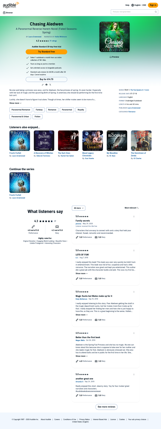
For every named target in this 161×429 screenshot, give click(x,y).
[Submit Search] (156, 11)
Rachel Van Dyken (67, 156)
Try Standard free (46, 52)
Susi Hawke (89, 158)
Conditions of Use (69, 419)
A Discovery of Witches (43, 153)
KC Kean (112, 156)
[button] (43, 85)
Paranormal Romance (21, 110)
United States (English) (80, 422)
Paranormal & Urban (20, 116)
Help (127, 5)
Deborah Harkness (43, 156)
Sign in (153, 5)
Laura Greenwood (18, 156)
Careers (57, 419)
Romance (52, 110)
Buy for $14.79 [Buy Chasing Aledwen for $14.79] (46, 79)
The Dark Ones (64, 153)
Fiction (37, 116)
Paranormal (67, 110)
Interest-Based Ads (100, 419)
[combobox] (134, 11)
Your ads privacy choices (137, 419)
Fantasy (39, 110)
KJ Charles (137, 158)
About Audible (46, 419)
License (113, 419)
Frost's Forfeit (15, 153)
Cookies (122, 419)
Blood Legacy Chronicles (88, 154)
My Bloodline (112, 153)
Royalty (81, 110)
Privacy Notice (84, 419)
